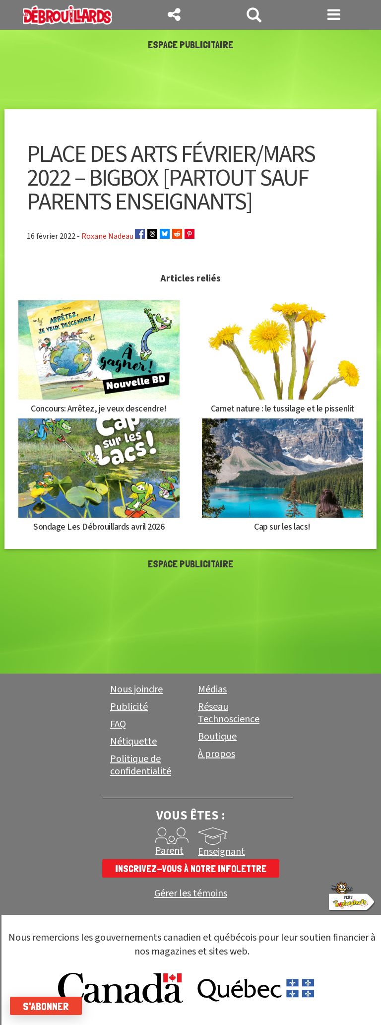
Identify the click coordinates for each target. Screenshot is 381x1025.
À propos (216, 754)
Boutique (217, 737)
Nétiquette (133, 742)
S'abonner (46, 1006)
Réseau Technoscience (228, 713)
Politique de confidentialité (140, 765)
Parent (169, 851)
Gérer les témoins (190, 894)
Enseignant (221, 852)
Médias (212, 689)
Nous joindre (136, 689)
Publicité (129, 707)
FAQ (118, 724)
